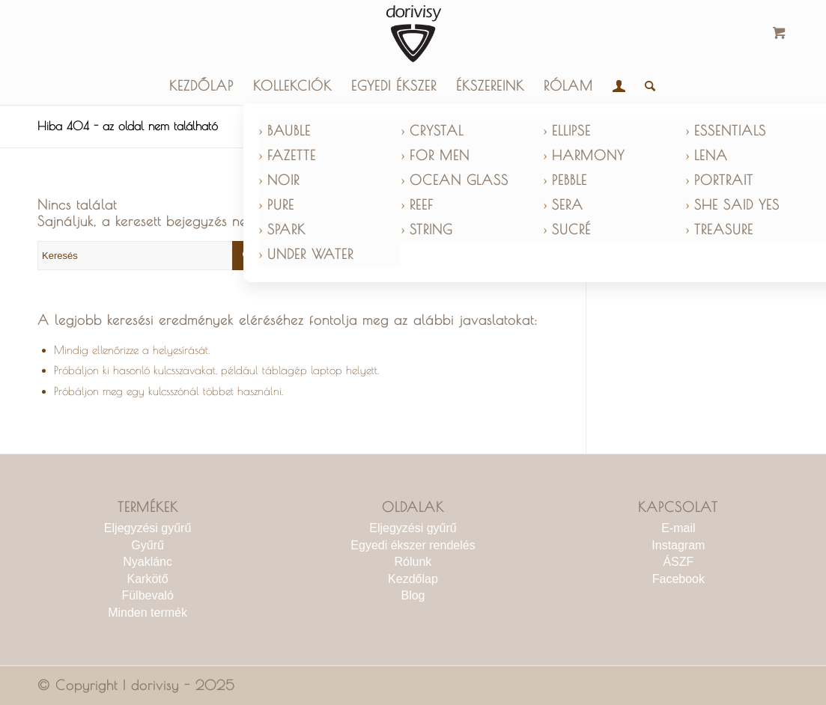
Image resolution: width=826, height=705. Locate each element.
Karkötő (147, 579)
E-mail (678, 528)
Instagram (678, 545)
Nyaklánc (147, 561)
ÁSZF (678, 561)
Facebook (678, 579)
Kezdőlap (413, 579)
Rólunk (413, 561)
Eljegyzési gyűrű (148, 528)
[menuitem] (201, 86)
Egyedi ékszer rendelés (412, 545)
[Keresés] (645, 86)
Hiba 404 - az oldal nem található (127, 125)
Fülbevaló (147, 595)
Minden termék (147, 612)
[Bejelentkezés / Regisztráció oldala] (619, 86)
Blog (413, 595)
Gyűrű (147, 545)
